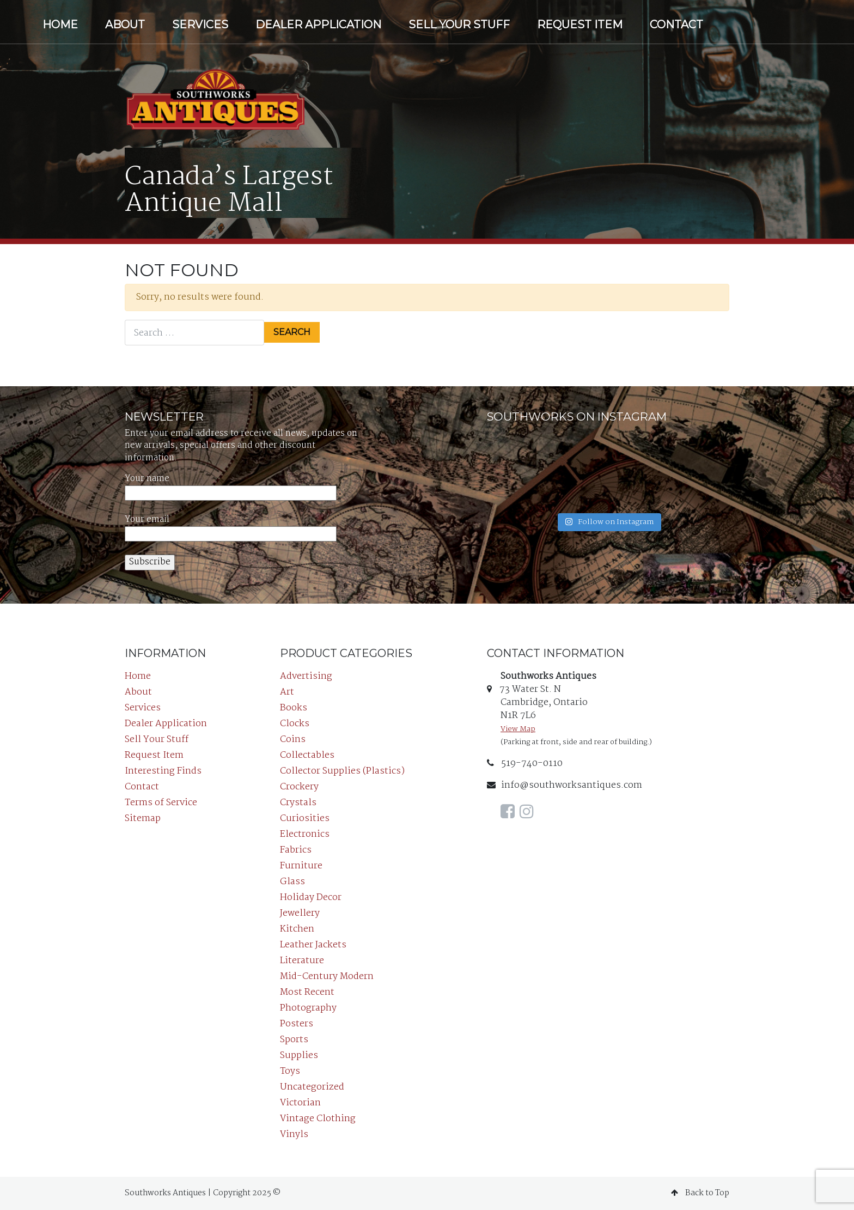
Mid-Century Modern (327, 976)
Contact (676, 24)
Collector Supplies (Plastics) (342, 771)
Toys (290, 1071)
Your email (231, 527)
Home (60, 24)
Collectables (307, 755)
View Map (518, 729)
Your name (231, 486)
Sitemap (143, 818)
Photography (308, 1008)
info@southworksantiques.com (564, 785)
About (125, 24)
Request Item (580, 24)
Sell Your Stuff (459, 24)
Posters (296, 1024)
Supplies (299, 1055)
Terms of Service (161, 802)
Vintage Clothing (318, 1118)
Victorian (300, 1103)
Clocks (294, 723)
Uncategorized (312, 1087)
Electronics (305, 834)
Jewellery (300, 913)
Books (293, 708)
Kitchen (297, 929)
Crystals (298, 802)
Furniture (301, 866)
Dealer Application (318, 24)
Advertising (306, 676)
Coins (293, 739)
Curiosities (305, 818)
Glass (292, 881)
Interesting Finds (163, 771)
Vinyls (294, 1134)
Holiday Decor (310, 897)
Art (287, 692)
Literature (302, 960)
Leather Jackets (313, 945)
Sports (294, 1039)
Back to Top (700, 1193)
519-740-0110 (525, 763)
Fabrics (296, 850)
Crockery (299, 787)
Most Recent (307, 992)
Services (200, 24)
